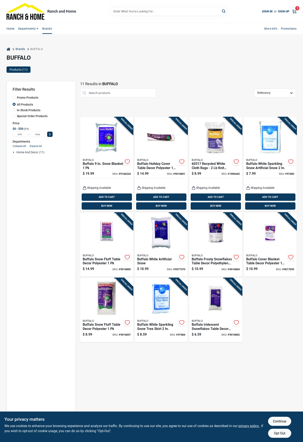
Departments (27, 28)
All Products (25, 104)
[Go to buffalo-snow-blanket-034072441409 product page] (106, 164)
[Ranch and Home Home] (25, 11)
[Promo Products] (14, 97)
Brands (47, 28)
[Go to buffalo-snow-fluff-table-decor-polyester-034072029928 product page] (106, 310)
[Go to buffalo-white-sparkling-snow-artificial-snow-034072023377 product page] (270, 164)
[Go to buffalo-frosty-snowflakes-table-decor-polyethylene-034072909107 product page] (215, 245)
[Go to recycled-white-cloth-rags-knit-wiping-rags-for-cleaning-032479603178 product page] (215, 164)
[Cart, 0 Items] (294, 11)
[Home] (8, 49)
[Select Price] (50, 134)
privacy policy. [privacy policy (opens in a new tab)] (248, 426)
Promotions (289, 28)
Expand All (36, 146)
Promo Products (27, 98)
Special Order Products (32, 116)
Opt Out (279, 433)
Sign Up (283, 11)
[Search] (224, 11)
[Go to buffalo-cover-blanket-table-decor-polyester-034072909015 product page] (270, 245)
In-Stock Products (28, 110)
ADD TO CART (107, 197)
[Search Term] (169, 11)
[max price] (37, 134)
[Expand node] (14, 152)
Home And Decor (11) (30, 152)
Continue (279, 421)
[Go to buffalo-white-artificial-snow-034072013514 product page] (161, 245)
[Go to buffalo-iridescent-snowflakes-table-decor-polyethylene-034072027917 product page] (215, 310)
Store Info (270, 28)
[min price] (20, 134)
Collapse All (19, 146)
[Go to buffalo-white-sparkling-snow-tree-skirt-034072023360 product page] (161, 310)
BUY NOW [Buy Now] (106, 205)
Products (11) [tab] (18, 69)
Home (11, 28)
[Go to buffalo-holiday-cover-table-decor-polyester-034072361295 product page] (161, 164)
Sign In (267, 11)
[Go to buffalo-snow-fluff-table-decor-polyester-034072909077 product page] (106, 245)
